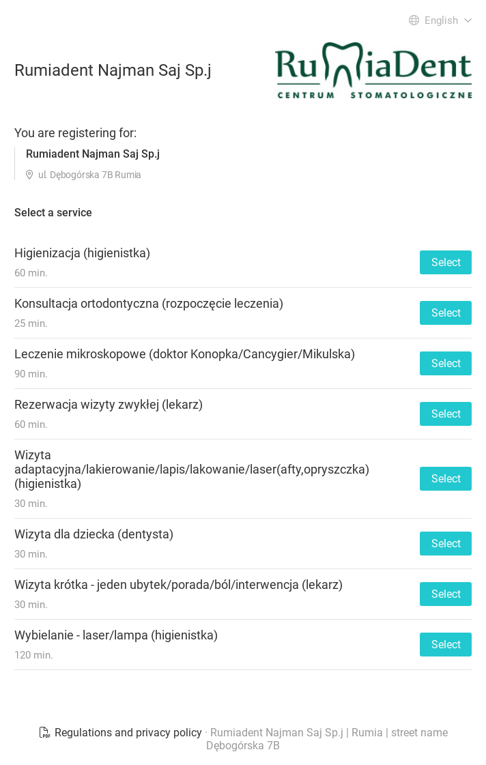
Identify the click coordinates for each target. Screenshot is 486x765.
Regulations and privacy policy (121, 732)
